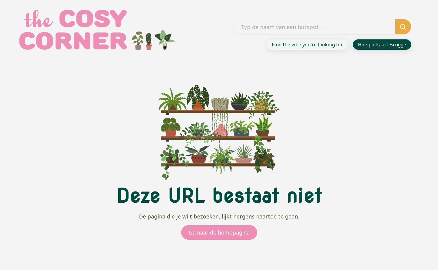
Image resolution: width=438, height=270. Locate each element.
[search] (403, 27)
